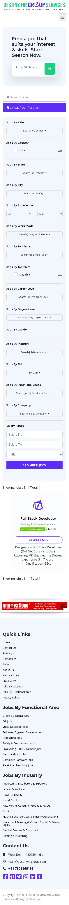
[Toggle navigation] (62, 17)
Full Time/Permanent (32, 529)
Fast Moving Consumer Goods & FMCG (26, 805)
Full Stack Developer (38, 519)
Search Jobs (34, 465)
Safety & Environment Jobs (19, 743)
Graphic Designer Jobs (16, 715)
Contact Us (9, 648)
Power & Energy (12, 794)
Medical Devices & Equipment (20, 830)
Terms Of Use (11, 675)
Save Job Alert (18, 97)
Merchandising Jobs (14, 754)
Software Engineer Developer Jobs (23, 732)
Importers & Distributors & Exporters (25, 783)
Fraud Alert (9, 681)
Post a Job (9, 653)
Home (6, 642)
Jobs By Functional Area (17, 692)
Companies (9, 659)
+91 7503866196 (20, 868)
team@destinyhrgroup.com (27, 862)
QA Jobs (7, 721)
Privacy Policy (11, 697)
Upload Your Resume (23, 108)
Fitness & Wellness (14, 789)
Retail (6, 811)
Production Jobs (12, 737)
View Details (38, 540)
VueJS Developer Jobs (15, 726)
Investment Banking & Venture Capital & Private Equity (31, 823)
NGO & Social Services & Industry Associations (31, 816)
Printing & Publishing (15, 836)
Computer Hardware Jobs (18, 760)
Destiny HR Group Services (38, 524)
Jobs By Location (13, 686)
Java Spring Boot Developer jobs (22, 749)
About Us (8, 670)
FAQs (6, 664)
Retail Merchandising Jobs (18, 765)
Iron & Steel (10, 800)
